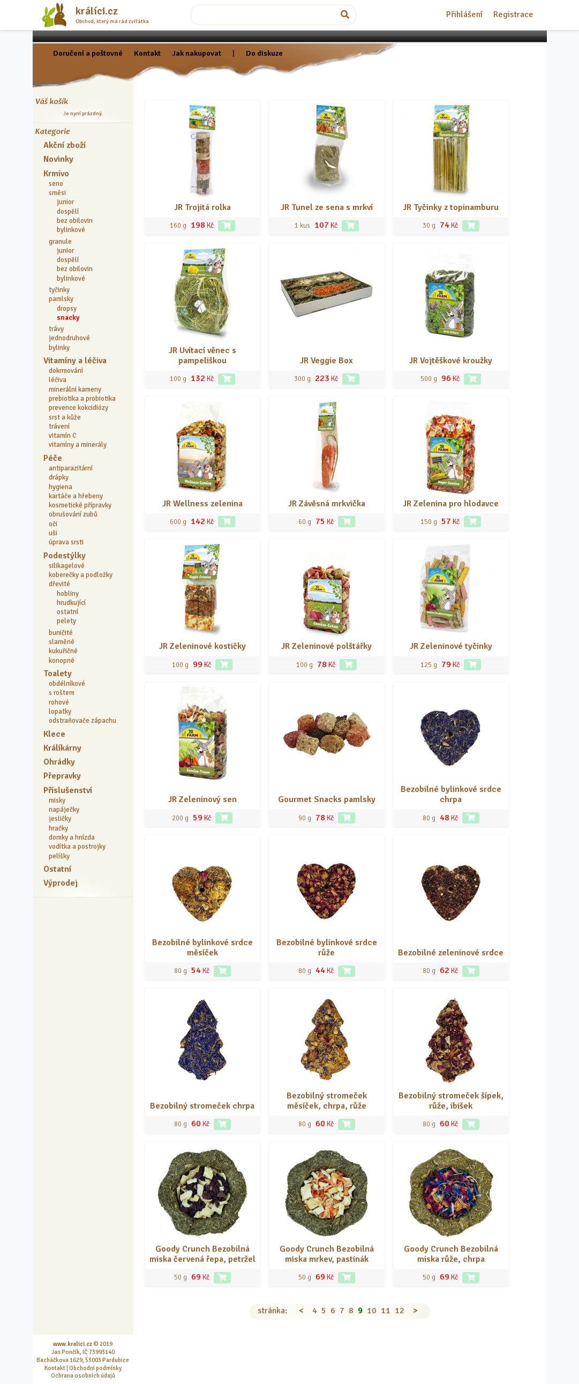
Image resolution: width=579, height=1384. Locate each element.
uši (53, 533)
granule (60, 241)
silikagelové (67, 566)
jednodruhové (69, 338)
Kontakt (147, 53)
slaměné (61, 642)
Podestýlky (64, 555)
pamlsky (61, 299)
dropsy (67, 308)
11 (386, 1310)
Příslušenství (67, 790)
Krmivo (56, 173)
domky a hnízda (72, 837)
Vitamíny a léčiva (75, 360)
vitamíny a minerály (78, 444)
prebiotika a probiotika (82, 398)
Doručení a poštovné (88, 53)
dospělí (68, 211)
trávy (56, 329)
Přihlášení (464, 14)
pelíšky (59, 856)
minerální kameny (75, 389)
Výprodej (60, 883)
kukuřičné (63, 651)
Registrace (513, 14)
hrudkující (71, 603)
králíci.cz (97, 11)
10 (372, 1310)
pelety (66, 621)
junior (65, 202)
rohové (59, 702)
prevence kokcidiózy (78, 407)
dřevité (59, 584)
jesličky (60, 818)
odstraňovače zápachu (82, 720)
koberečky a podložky (80, 575)
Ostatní (57, 869)
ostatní (67, 612)
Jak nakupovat (196, 53)
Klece (54, 734)
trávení (59, 426)
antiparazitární (71, 468)
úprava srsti (66, 542)
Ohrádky (59, 762)
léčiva (57, 380)
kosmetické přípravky (80, 505)
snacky (68, 317)
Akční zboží (64, 145)
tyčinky (59, 290)
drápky (59, 477)
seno (56, 183)
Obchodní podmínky (95, 1368)
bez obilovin (75, 220)
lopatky (60, 711)
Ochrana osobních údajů (83, 1375)
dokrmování (66, 370)
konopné (61, 660)
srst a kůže (65, 417)
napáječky (64, 809)
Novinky (58, 159)
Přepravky (62, 775)
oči (53, 524)
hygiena (60, 487)
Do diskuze (264, 53)
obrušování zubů (73, 514)
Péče (52, 458)
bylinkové (71, 230)
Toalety (57, 673)
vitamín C (63, 435)
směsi (57, 193)
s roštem (61, 693)
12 (400, 1310)
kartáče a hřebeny (76, 496)
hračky (58, 828)
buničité (61, 633)
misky (57, 800)
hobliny (68, 593)
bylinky (59, 347)
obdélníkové (67, 683)
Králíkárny (62, 748)
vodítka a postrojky (77, 846)
